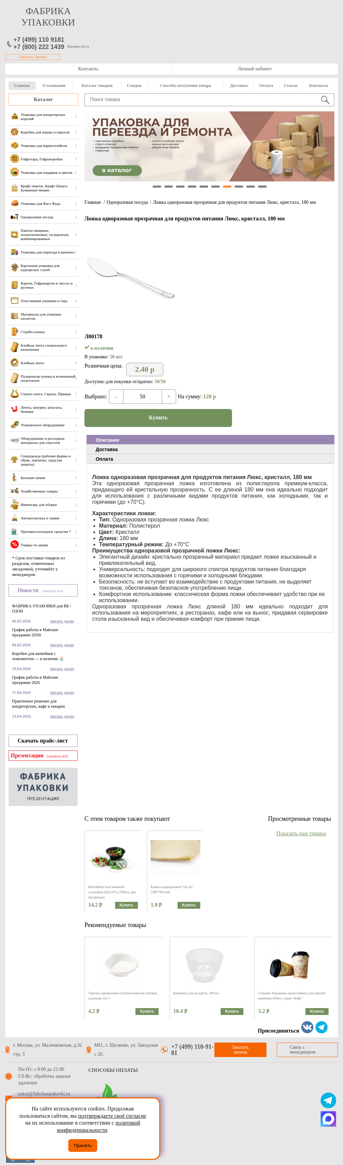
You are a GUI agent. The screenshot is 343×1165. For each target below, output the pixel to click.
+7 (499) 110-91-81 (192, 1050)
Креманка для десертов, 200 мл (196, 993)
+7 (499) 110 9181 (38, 39)
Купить (158, 417)
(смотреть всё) (52, 591)
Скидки (134, 85)
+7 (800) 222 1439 (38, 46)
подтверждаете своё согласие (112, 1116)
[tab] (210, 440)
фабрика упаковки (48, 17)
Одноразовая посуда (127, 202)
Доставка (239, 85)
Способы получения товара (185, 85)
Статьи (290, 85)
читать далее (62, 621)
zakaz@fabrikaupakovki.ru (44, 1094)
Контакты (88, 68)
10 (262, 187)
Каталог (43, 99)
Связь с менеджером (302, 1050)
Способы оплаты (113, 1070)
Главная (22, 85)
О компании (53, 85)
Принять (83, 1145)
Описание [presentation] (107, 440)
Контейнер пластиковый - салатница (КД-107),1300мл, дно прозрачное (112, 892)
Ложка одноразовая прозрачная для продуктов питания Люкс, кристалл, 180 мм (234, 202)
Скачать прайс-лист (43, 741)
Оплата (266, 85)
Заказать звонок (33, 57)
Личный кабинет (255, 68)
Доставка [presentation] (106, 449)
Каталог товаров (96, 85)
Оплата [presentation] (104, 459)
